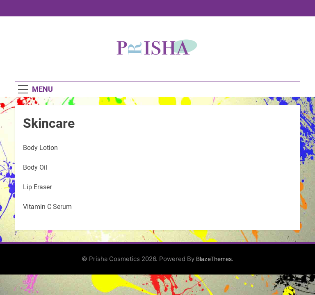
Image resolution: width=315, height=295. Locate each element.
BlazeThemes (214, 258)
